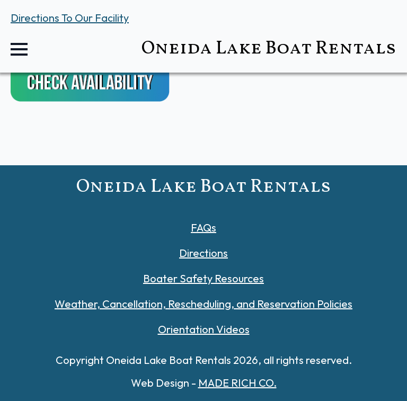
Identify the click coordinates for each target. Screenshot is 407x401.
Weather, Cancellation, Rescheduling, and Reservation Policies (203, 303)
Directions (203, 253)
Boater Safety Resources (203, 278)
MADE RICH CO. (237, 382)
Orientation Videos (204, 329)
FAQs (203, 227)
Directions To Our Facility (70, 17)
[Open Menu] (19, 49)
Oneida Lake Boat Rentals (268, 48)
